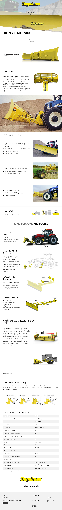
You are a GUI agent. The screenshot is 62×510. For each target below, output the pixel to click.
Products (15, 10)
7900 (44, 39)
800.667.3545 (35, 506)
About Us (8, 10)
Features (8, 39)
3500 (14, 39)
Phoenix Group (18, 500)
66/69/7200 (36, 39)
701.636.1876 (50, 504)
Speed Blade (26, 41)
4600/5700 (21, 39)
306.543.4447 (35, 505)
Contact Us (30, 12)
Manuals (34, 10)
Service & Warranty (25, 10)
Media (39, 10)
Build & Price (52, 10)
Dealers (45, 10)
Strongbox (35, 41)
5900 (28, 39)
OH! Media (9, 500)
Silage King (51, 39)
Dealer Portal (5, 503)
